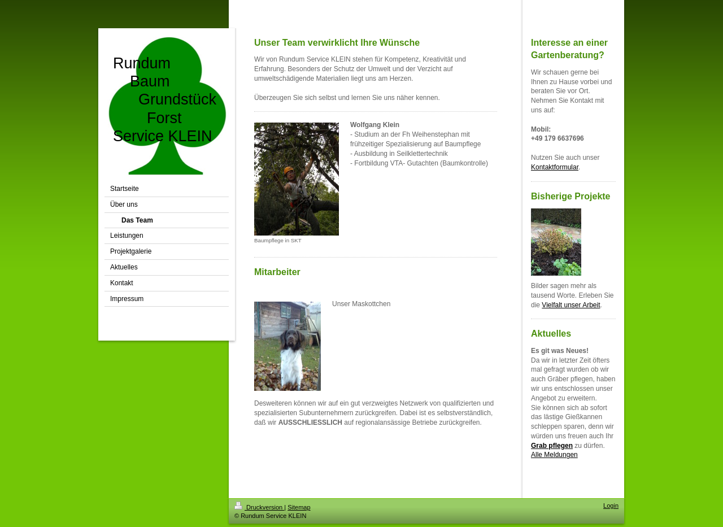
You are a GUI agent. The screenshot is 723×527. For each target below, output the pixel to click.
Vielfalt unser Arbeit (571, 305)
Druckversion (259, 507)
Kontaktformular (554, 167)
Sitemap (299, 507)
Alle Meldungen (554, 455)
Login (611, 505)
